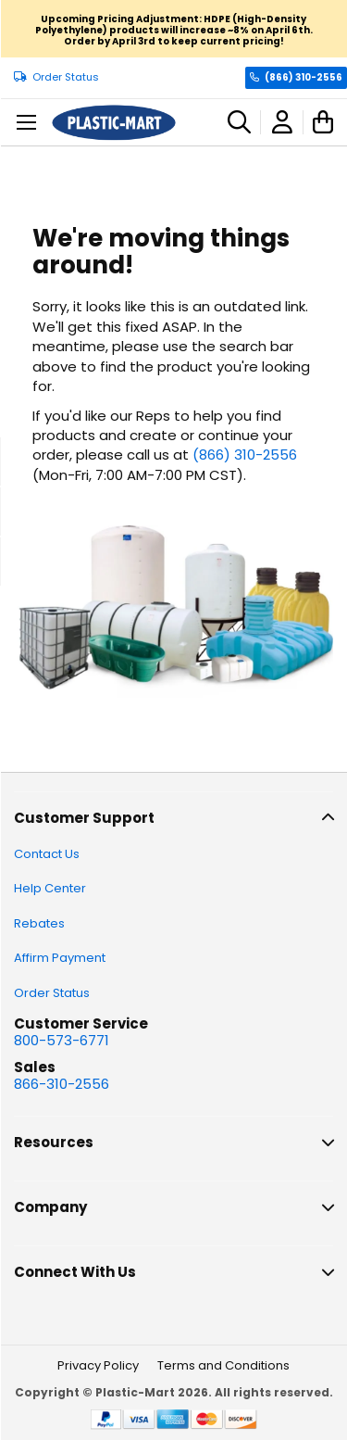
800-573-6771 (61, 1040)
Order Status (65, 77)
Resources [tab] (53, 1142)
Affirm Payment (59, 957)
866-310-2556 (61, 1083)
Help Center (50, 888)
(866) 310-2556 (303, 77)
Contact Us (47, 854)
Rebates (39, 923)
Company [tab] (50, 1207)
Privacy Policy (98, 1365)
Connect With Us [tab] (75, 1272)
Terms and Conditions (223, 1365)
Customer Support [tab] (84, 817)
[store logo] (114, 123)
